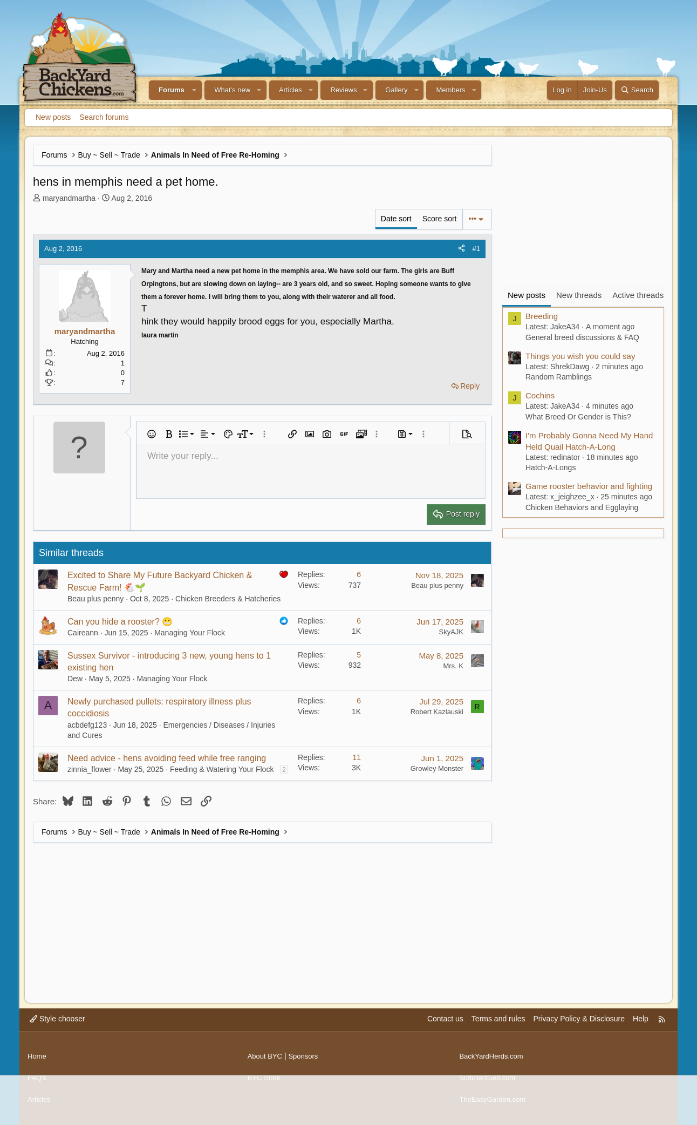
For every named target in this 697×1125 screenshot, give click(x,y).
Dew (75, 678)
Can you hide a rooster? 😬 (120, 621)
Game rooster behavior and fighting (588, 486)
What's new (232, 90)
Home (37, 1062)
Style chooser (57, 1029)
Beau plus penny (95, 598)
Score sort (439, 218)
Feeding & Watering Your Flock (222, 769)
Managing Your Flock (189, 632)
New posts (53, 117)
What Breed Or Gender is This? (578, 416)
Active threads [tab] (638, 295)
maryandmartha (69, 198)
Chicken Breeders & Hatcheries (228, 598)
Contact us (445, 1029)
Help (640, 1029)
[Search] (637, 90)
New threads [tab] (579, 295)
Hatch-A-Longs (550, 467)
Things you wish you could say (580, 356)
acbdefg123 (87, 725)
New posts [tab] (526, 295)
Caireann (82, 632)
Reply (470, 386)
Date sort (396, 218)
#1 (476, 249)
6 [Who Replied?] (359, 574)
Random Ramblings (558, 376)
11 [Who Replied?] (356, 757)
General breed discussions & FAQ (582, 337)
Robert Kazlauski (437, 712)
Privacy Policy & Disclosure (579, 1029)
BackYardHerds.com (493, 1062)
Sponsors (307, 1062)
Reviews (343, 90)
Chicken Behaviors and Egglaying (581, 507)
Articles (290, 90)
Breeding (541, 316)
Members (450, 90)
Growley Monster (437, 768)
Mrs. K (453, 666)
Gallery (396, 90)
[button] (194, 90)
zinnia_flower (89, 769)
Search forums (103, 117)
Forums (171, 90)
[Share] (461, 248)
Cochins (540, 395)
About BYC (266, 1062)
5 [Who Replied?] (359, 654)
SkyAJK (451, 632)
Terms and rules (498, 1029)
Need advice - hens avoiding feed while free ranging (166, 758)
